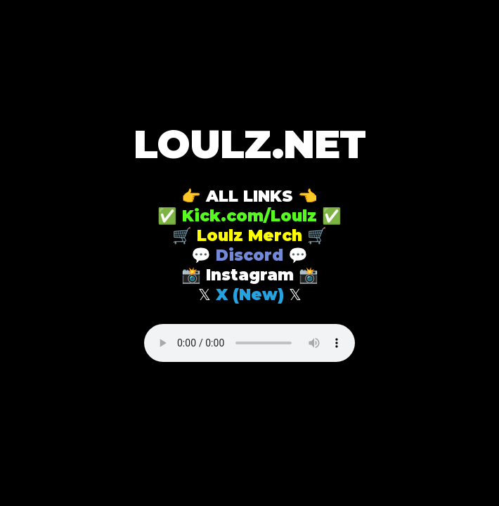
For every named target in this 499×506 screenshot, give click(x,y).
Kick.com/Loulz (249, 216)
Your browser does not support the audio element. (249, 343)
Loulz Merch (249, 235)
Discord (249, 255)
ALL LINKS (249, 196)
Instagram (250, 275)
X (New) (250, 294)
